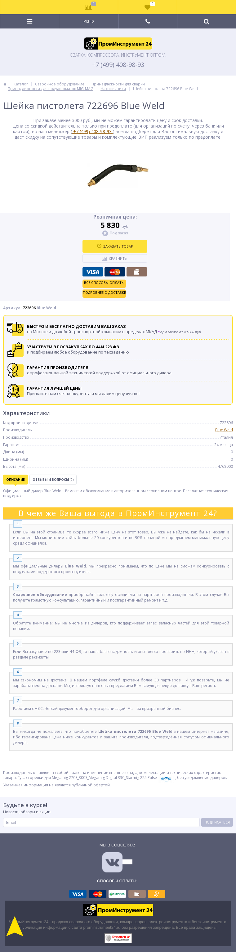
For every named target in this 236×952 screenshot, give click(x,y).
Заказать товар (115, 246)
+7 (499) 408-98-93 (118, 65)
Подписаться (217, 822)
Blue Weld (224, 430)
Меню (88, 21)
